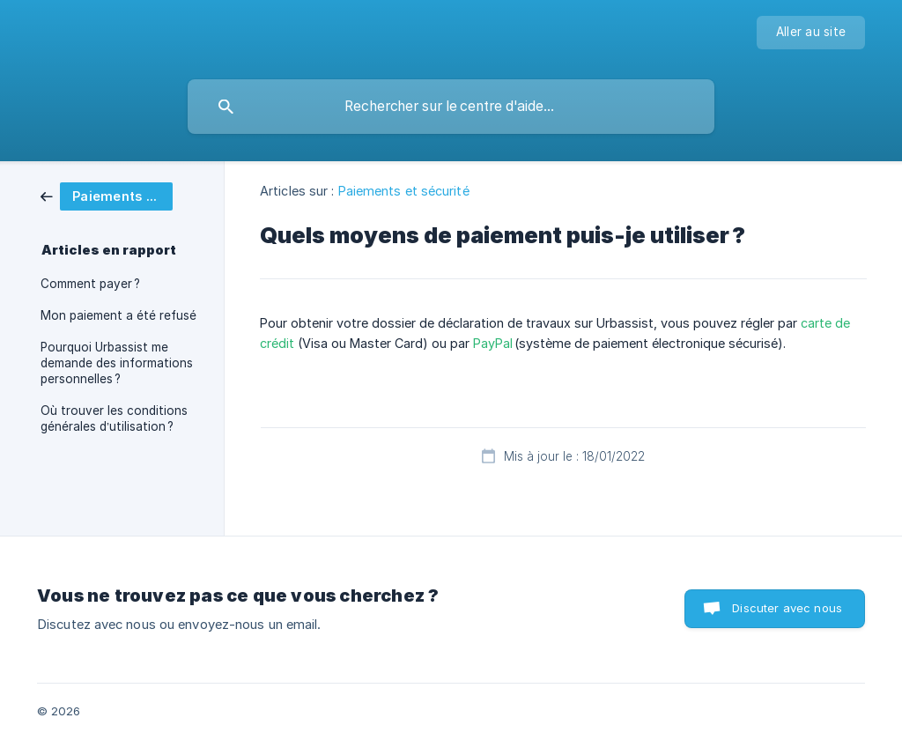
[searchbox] (451, 106)
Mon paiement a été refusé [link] (118, 315)
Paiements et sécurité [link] (403, 190)
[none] (811, 32)
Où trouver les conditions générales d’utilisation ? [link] (114, 418)
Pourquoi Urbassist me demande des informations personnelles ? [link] (117, 363)
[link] (107, 195)
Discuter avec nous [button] (787, 608)
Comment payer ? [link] (90, 284)
